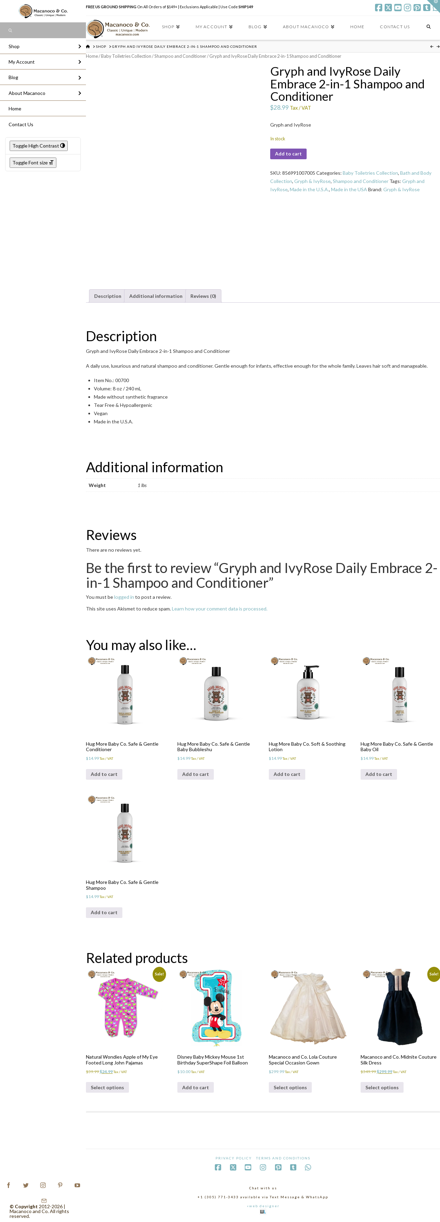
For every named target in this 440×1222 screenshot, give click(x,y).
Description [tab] (107, 296)
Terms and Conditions (283, 1158)
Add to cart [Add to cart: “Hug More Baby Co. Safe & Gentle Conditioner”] (104, 774)
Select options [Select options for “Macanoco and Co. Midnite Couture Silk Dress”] (382, 1087)
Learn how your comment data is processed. (219, 609)
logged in (124, 597)
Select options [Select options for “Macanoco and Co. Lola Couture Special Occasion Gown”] (290, 1087)
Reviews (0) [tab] (203, 296)
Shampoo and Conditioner (180, 56)
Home (92, 56)
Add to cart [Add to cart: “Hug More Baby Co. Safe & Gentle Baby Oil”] (378, 774)
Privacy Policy (234, 1158)
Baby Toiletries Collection (126, 56)
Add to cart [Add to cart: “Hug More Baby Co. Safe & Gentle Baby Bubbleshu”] (195, 774)
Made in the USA (349, 189)
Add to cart (288, 153)
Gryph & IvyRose (312, 181)
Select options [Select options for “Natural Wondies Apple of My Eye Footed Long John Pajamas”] (107, 1087)
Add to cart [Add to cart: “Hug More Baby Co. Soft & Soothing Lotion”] (287, 774)
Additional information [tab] (156, 296)
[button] (433, 6)
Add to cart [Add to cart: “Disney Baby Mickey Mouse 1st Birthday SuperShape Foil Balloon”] (195, 1087)
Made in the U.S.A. (309, 189)
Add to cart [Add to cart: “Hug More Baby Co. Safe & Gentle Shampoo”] (104, 912)
